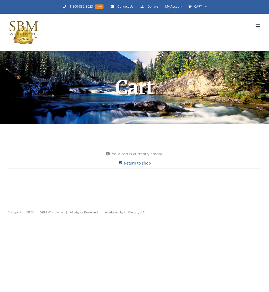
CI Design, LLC (134, 212)
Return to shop (137, 163)
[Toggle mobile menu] (258, 26)
